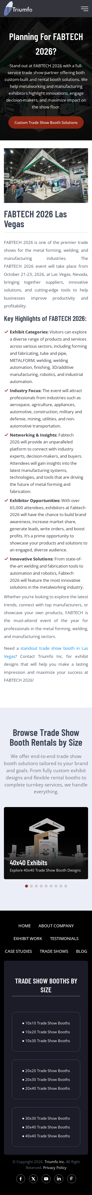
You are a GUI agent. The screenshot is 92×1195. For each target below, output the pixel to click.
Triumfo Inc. (55, 1161)
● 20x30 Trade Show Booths (46, 1079)
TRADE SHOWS (54, 951)
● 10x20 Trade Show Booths (46, 1031)
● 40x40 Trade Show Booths (46, 1135)
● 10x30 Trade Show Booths (46, 1040)
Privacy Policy (54, 1167)
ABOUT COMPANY (56, 926)
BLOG (81, 951)
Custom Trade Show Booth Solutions (46, 122)
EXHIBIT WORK (27, 938)
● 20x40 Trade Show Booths (46, 1088)
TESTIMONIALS (64, 938)
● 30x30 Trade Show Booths (46, 1118)
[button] (26, 886)
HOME (24, 926)
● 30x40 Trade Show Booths (46, 1127)
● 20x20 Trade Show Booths (46, 1070)
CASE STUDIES (18, 951)
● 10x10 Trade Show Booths (46, 1023)
